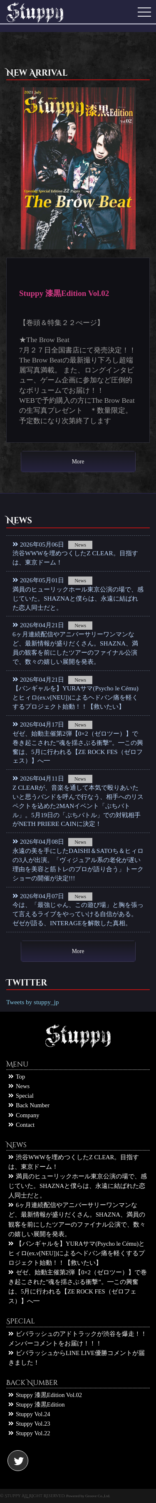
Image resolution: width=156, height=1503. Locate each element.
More (78, 461)
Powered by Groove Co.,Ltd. (88, 1496)
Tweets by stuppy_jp (32, 1001)
